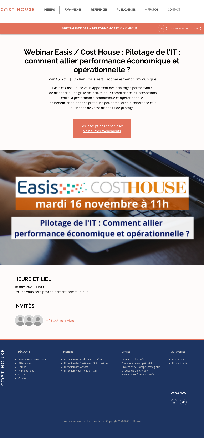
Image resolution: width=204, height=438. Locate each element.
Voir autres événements (102, 131)
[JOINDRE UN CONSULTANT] (183, 28)
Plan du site (93, 421)
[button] (126, 10)
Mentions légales (71, 421)
